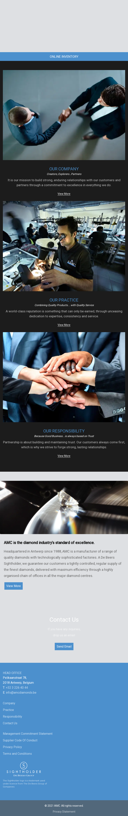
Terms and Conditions (17, 753)
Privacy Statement (64, 811)
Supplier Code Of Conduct (20, 740)
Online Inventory (64, 56)
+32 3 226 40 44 (17, 687)
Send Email (64, 646)
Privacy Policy (12, 747)
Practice (8, 710)
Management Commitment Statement (27, 733)
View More (64, 193)
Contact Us (10, 723)
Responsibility (12, 716)
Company (9, 703)
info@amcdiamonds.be (21, 692)
